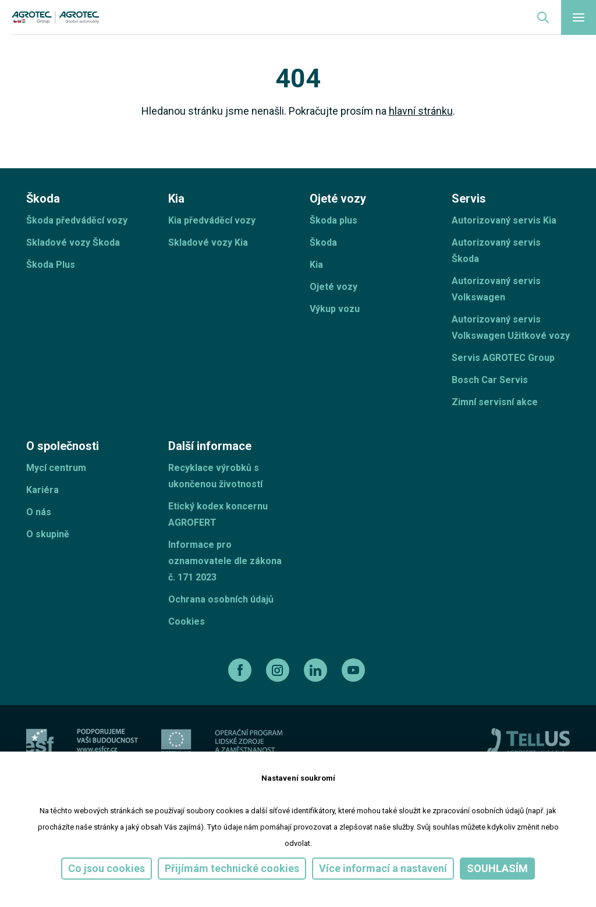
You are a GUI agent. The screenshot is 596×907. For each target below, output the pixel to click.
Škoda (323, 242)
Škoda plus (333, 220)
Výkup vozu (335, 308)
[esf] (40, 741)
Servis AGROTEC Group (503, 357)
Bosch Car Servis (490, 379)
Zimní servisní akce (495, 402)
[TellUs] (528, 741)
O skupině (47, 534)
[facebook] (241, 670)
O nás (38, 512)
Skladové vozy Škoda (73, 242)
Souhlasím (497, 868)
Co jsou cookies (106, 868)
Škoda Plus (50, 264)
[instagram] (279, 670)
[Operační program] (248, 741)
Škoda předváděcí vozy (76, 220)
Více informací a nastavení (383, 868)
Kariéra (42, 489)
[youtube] (355, 670)
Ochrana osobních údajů (221, 599)
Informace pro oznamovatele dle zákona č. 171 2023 (225, 561)
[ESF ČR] (107, 741)
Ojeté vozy (333, 286)
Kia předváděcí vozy (212, 220)
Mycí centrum (56, 467)
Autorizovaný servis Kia (504, 220)
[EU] (176, 741)
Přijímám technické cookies (232, 868)
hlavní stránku (421, 111)
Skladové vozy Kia (208, 242)
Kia (316, 264)
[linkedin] (317, 670)
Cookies (186, 621)
